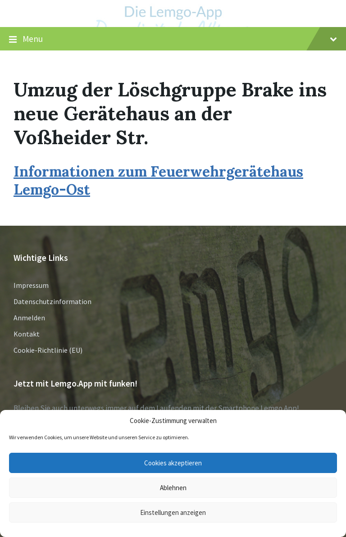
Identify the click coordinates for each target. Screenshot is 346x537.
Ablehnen (173, 487)
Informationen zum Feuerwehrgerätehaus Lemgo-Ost (158, 180)
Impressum (31, 285)
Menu (173, 39)
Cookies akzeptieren (173, 463)
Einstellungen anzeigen (173, 512)
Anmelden (29, 317)
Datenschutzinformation (52, 301)
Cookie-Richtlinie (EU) (48, 350)
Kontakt (27, 333)
